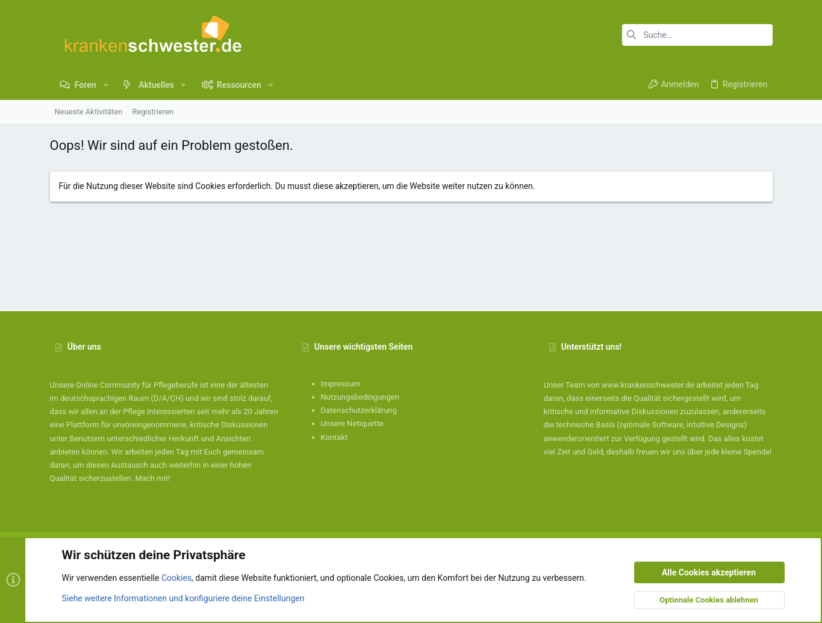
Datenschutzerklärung (359, 410)
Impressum (340, 383)
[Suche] (697, 35)
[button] (106, 85)
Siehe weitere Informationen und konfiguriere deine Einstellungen (183, 598)
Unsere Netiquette (352, 423)
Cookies (176, 578)
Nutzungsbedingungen (360, 396)
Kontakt (334, 437)
